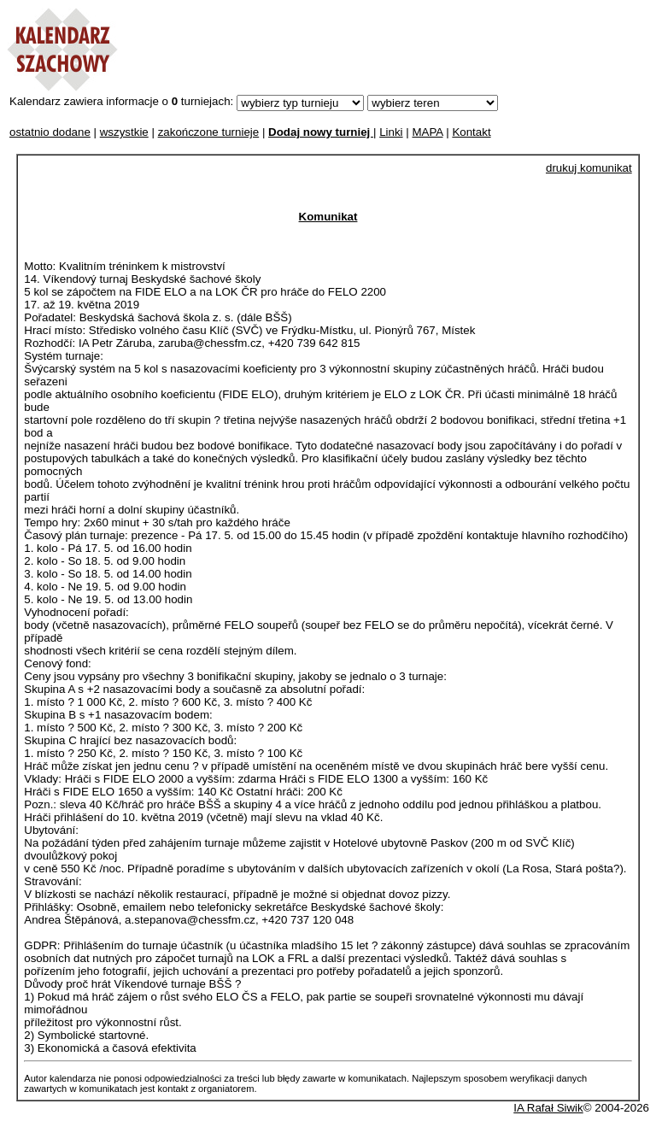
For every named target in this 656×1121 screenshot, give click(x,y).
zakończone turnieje (209, 132)
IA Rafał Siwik (548, 1107)
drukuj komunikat (589, 167)
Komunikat (328, 216)
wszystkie (124, 132)
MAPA (427, 132)
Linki (390, 132)
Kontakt (471, 132)
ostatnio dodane (50, 132)
